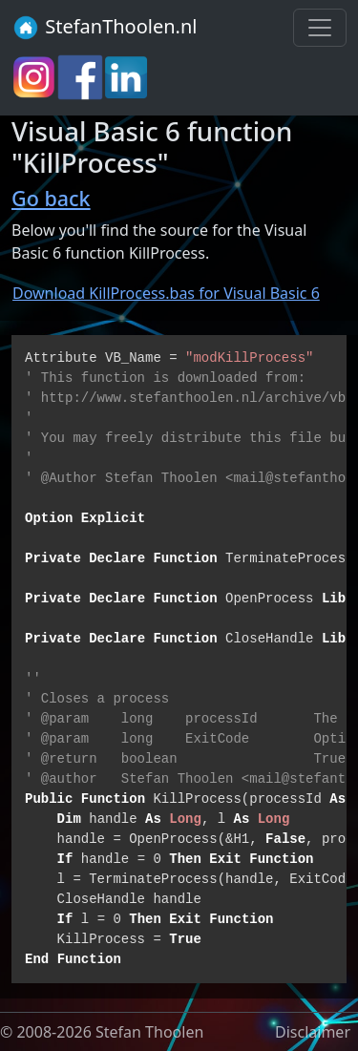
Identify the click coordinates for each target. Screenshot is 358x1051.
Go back (51, 198)
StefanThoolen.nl (104, 27)
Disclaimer (312, 1031)
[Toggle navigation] (320, 28)
